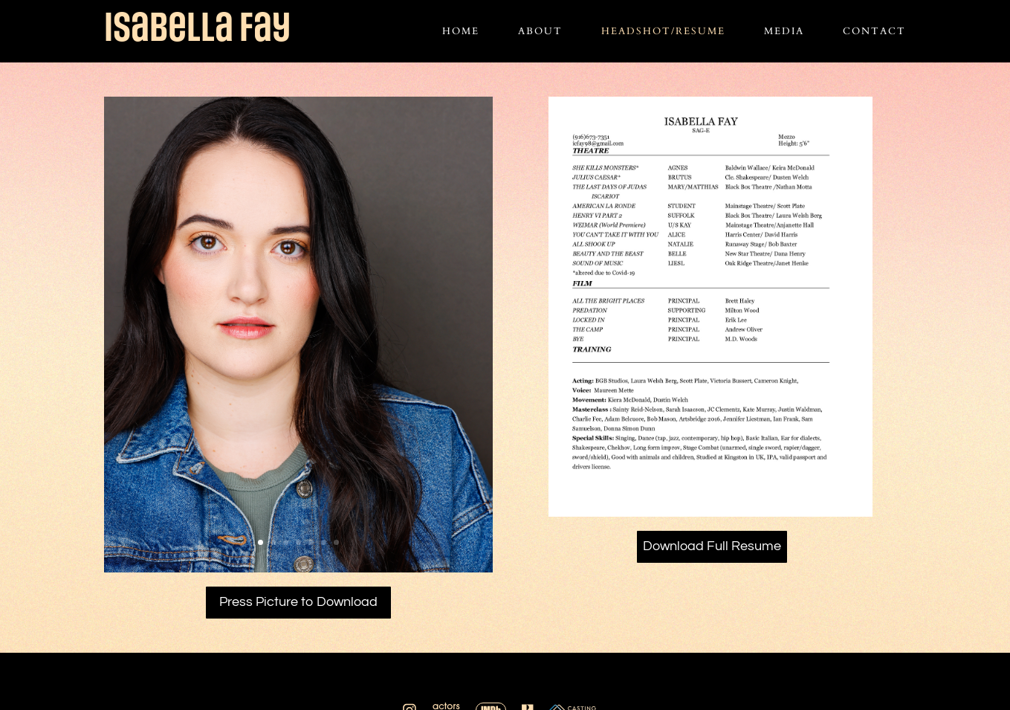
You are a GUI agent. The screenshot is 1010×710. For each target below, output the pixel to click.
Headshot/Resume (663, 32)
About (540, 32)
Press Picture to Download (298, 602)
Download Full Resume (712, 546)
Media (784, 32)
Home (460, 32)
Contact (874, 32)
